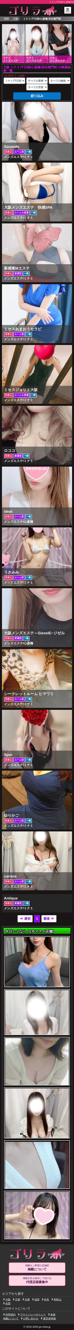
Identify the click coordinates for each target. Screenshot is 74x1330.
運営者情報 (48, 1318)
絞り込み (37, 95)
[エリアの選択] (14, 80)
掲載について (11, 1318)
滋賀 (35, 1299)
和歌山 (56, 1299)
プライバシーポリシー (32, 1314)
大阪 (15, 18)
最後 (48, 918)
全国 (6, 1303)
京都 (16, 1299)
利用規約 (9, 1314)
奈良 (45, 1299)
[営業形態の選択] (37, 87)
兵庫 (26, 1299)
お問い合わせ (29, 1318)
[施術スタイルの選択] (59, 80)
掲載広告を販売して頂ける (37, 1280)
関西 (6, 18)
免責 (51, 1314)
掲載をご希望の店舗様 (37, 1267)
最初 (25, 918)
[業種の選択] (37, 80)
